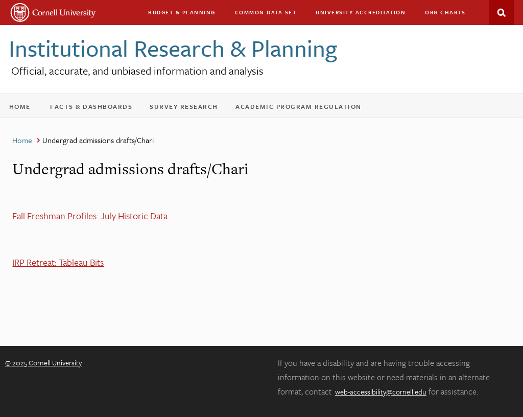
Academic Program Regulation (303, 108)
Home (23, 108)
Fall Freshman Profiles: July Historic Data (90, 215)
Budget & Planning (182, 12)
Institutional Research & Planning (173, 47)
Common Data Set (266, 12)
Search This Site (501, 12)
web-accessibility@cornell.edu (380, 391)
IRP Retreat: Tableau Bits (58, 262)
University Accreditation (365, 14)
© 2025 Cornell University (43, 362)
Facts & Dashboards (95, 108)
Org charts (445, 12)
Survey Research (188, 108)
